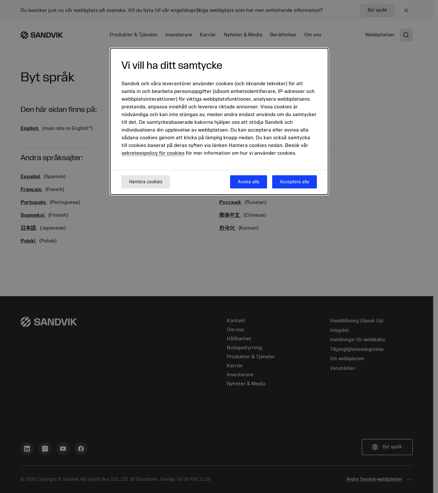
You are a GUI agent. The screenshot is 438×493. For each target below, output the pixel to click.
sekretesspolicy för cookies (152, 153)
